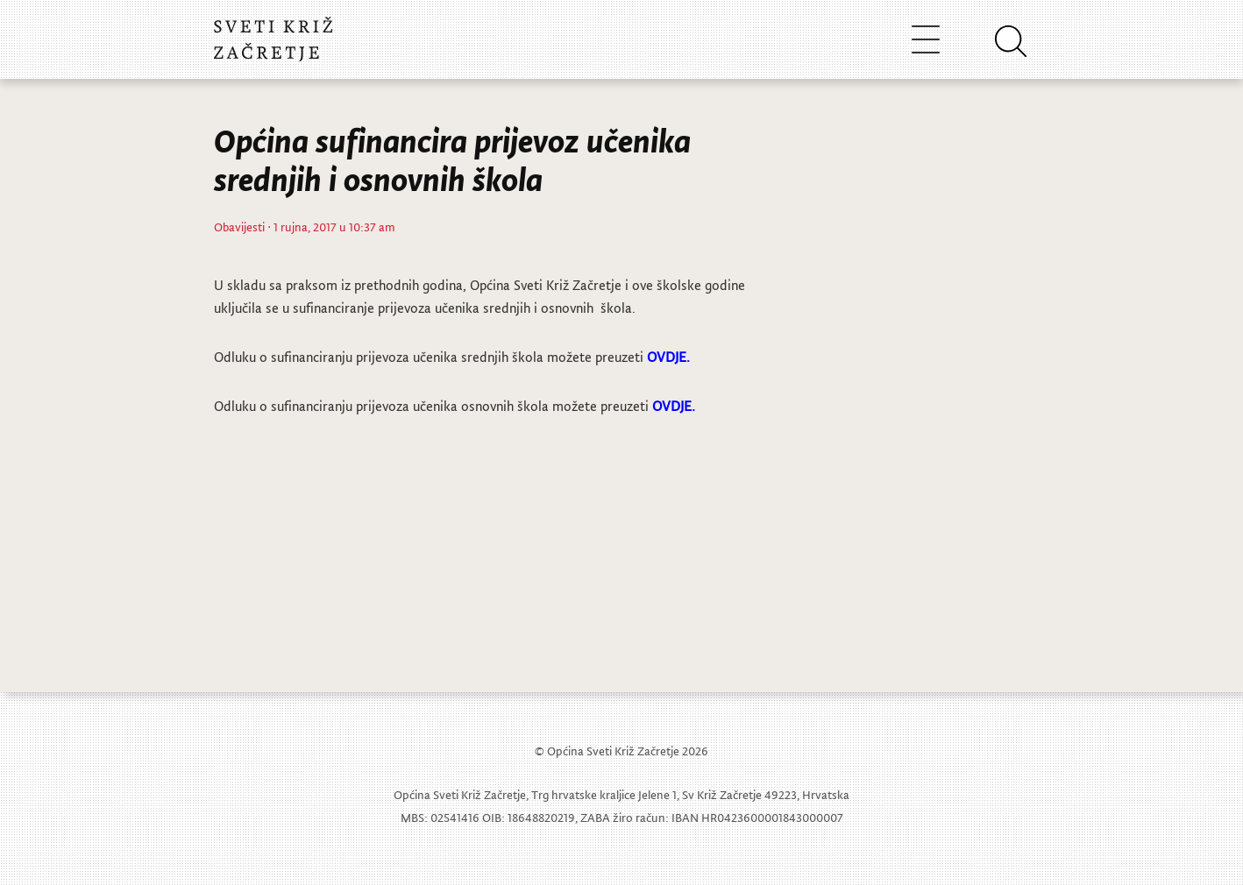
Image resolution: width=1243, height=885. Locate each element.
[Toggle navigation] (925, 39)
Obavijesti (239, 226)
